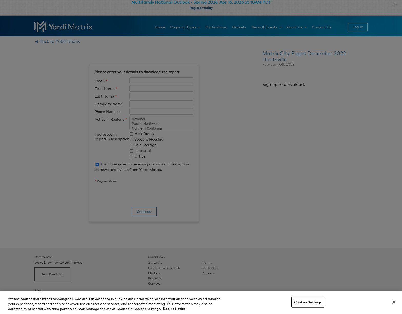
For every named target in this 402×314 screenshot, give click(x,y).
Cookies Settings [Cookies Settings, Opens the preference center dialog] (307, 302)
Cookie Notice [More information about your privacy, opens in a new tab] (174, 309)
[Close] (393, 302)
